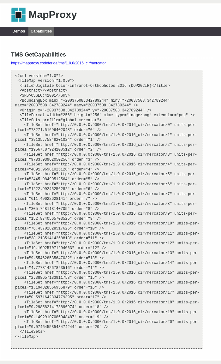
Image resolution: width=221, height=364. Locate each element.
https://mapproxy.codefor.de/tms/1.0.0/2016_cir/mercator (58, 63)
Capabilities (41, 31)
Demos (18, 31)
